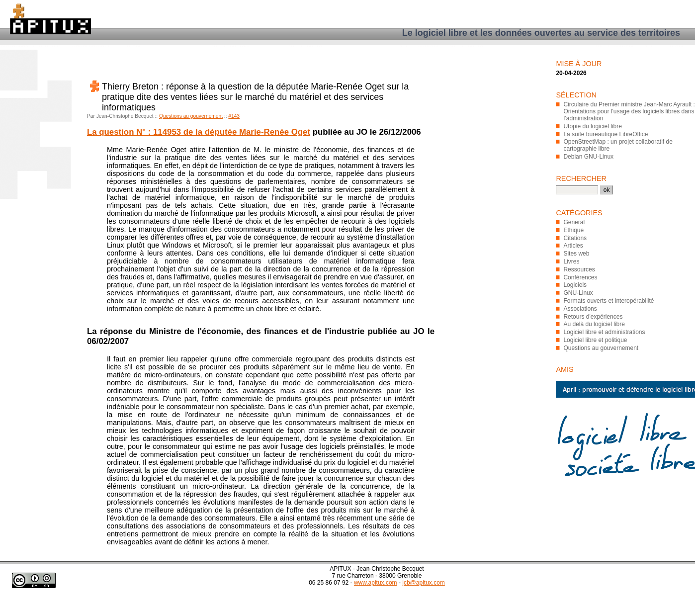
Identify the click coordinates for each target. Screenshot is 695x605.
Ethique (573, 230)
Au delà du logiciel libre (593, 324)
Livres (571, 261)
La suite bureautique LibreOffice (605, 134)
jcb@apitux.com (423, 582)
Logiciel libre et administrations (604, 332)
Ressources (579, 269)
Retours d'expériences (592, 316)
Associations (580, 308)
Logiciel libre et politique (595, 340)
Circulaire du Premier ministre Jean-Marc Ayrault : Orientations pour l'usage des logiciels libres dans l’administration (629, 111)
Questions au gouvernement (191, 116)
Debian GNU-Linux (588, 156)
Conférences (580, 277)
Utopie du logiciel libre (592, 126)
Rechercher (581, 178)
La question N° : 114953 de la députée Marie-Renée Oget (198, 132)
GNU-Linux (578, 292)
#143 (234, 116)
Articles (573, 245)
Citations (575, 238)
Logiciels (575, 284)
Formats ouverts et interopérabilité (608, 300)
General (574, 222)
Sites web (576, 253)
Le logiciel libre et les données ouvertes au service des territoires (541, 33)
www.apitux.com (375, 582)
